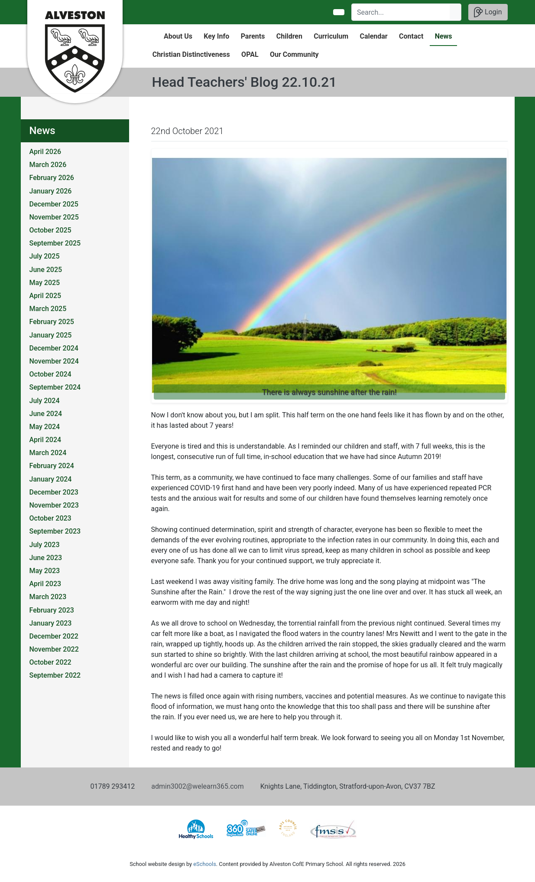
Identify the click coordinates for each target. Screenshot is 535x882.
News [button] (443, 36)
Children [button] (289, 36)
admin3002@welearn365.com (197, 786)
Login (488, 12)
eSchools (204, 864)
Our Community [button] (294, 54)
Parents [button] (253, 36)
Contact (411, 36)
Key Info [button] (216, 36)
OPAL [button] (249, 54)
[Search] (401, 12)
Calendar (373, 36)
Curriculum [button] (331, 36)
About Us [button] (178, 36)
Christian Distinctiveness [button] (191, 54)
